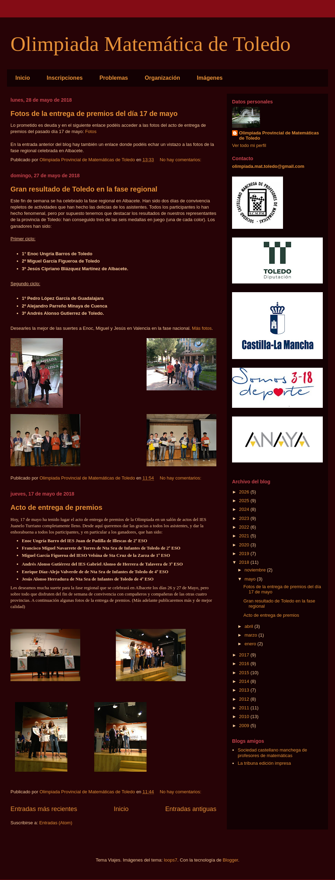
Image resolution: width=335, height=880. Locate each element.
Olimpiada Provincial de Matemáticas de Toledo (279, 135)
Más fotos (201, 328)
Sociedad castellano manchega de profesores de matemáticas (272, 752)
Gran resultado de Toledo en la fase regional (83, 189)
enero (251, 643)
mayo (251, 579)
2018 (245, 562)
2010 (245, 716)
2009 (245, 725)
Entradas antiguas (190, 808)
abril (249, 626)
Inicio (22, 78)
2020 (245, 544)
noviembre (256, 570)
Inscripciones (65, 78)
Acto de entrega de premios (56, 507)
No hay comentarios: (181, 159)
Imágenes (210, 78)
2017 (245, 654)
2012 (245, 699)
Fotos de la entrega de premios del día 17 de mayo (94, 113)
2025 (245, 500)
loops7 (170, 860)
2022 (245, 527)
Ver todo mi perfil (249, 145)
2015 (245, 672)
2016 (245, 663)
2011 (245, 707)
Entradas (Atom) (55, 822)
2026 (245, 491)
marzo (252, 635)
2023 (245, 518)
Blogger (230, 860)
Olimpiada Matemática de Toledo (150, 43)
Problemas (113, 78)
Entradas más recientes (43, 808)
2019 (245, 553)
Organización (162, 78)
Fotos (91, 131)
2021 (245, 535)
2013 (245, 690)
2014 (245, 681)
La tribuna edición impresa (264, 763)
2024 (245, 509)
